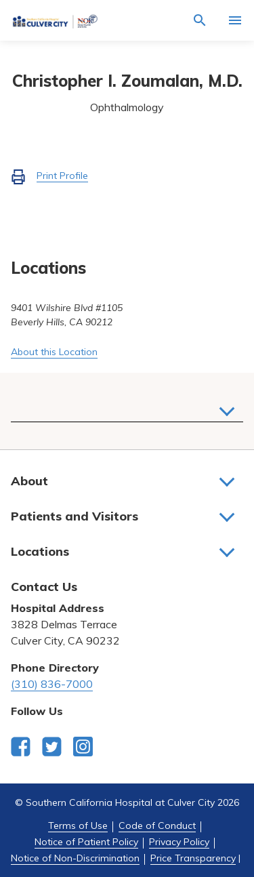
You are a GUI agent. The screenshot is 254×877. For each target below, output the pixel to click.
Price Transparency (193, 858)
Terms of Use (78, 825)
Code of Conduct (157, 825)
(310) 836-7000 (52, 684)
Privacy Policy (179, 842)
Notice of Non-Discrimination (75, 858)
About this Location (54, 352)
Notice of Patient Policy (86, 842)
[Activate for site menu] (235, 20)
